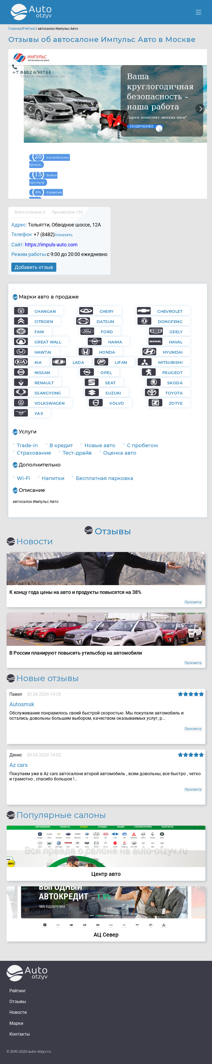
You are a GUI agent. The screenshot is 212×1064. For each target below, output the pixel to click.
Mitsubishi (170, 362)
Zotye (175, 403)
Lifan (121, 362)
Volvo (116, 403)
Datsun (105, 321)
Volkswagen (50, 403)
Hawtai (43, 352)
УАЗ (39, 413)
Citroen (44, 321)
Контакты (19, 1034)
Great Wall (48, 342)
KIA (38, 362)
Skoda (174, 382)
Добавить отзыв (34, 267)
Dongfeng (170, 321)
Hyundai (172, 352)
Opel (106, 372)
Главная (15, 29)
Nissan (42, 372)
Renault (44, 382)
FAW (39, 331)
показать (64, 234)
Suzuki (113, 393)
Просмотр (193, 602)
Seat (110, 382)
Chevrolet (169, 311)
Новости (18, 1012)
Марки (16, 1023)
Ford (107, 331)
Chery (107, 311)
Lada (78, 362)
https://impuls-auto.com (51, 244)
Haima (115, 342)
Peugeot (172, 372)
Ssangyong (48, 393)
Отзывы (17, 1001)
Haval (175, 342)
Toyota (173, 393)
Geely (175, 331)
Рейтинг (29, 29)
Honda (107, 352)
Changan (45, 311)
